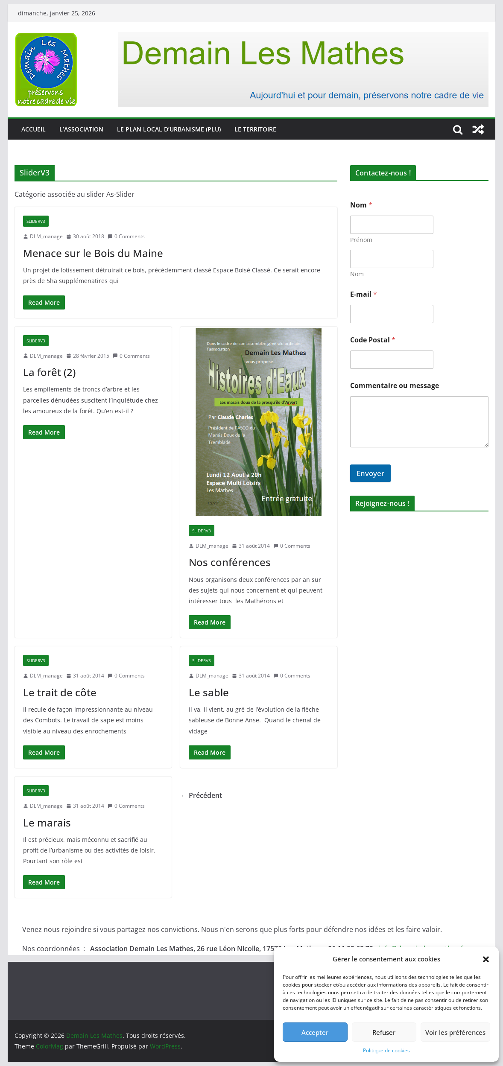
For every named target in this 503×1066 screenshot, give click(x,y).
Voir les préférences (455, 1032)
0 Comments (126, 236)
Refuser (383, 1032)
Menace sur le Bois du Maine (93, 253)
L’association (81, 129)
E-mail (363, 294)
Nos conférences (230, 562)
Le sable (209, 692)
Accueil (33, 129)
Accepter (314, 1032)
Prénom (361, 239)
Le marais (47, 822)
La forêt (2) (49, 372)
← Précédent (201, 795)
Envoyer (370, 473)
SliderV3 (35, 221)
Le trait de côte (60, 692)
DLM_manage (46, 236)
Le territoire (255, 129)
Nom (357, 273)
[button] (486, 959)
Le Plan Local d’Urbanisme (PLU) (169, 129)
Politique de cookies (386, 1050)
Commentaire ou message (394, 386)
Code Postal (372, 340)
